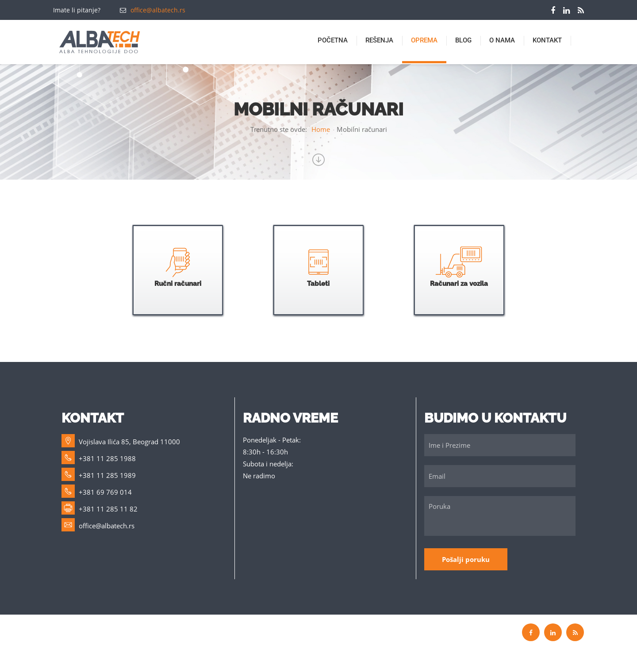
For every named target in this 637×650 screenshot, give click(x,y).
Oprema (424, 40)
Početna (333, 40)
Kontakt (547, 40)
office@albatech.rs (157, 10)
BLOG (463, 40)
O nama (502, 40)
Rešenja (379, 40)
